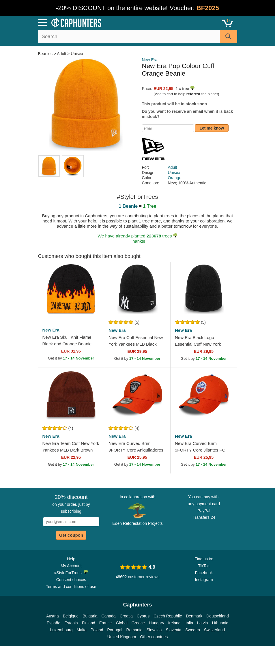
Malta (82, 630)
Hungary (156, 623)
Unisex (77, 53)
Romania (134, 630)
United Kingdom (121, 636)
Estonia (71, 623)
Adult (61, 53)
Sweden (192, 630)
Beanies (46, 53)
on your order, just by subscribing (71, 504)
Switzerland (214, 630)
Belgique (71, 616)
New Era (150, 59)
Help (71, 559)
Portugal (114, 630)
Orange (175, 177)
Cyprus (143, 616)
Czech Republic (168, 616)
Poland (97, 630)
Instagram (204, 579)
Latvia (202, 623)
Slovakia (154, 630)
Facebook (204, 572)
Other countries (154, 636)
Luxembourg (61, 630)
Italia (189, 623)
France (105, 623)
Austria (52, 616)
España (53, 623)
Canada (109, 616)
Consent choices (71, 579)
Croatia (126, 616)
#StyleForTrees (71, 572)
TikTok (204, 565)
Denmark (194, 616)
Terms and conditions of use (71, 586)
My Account (71, 565)
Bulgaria (90, 616)
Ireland (174, 623)
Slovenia (174, 630)
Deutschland (217, 616)
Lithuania (220, 623)
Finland (88, 623)
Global (121, 623)
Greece (138, 623)
